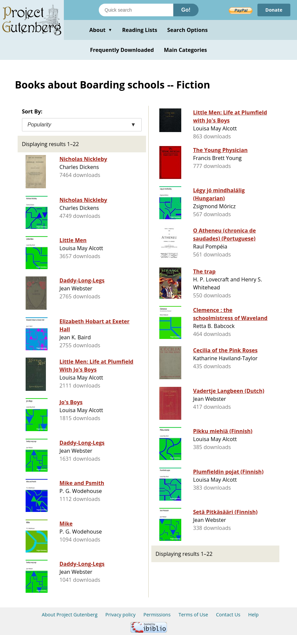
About (100, 30)
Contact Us (228, 614)
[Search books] (136, 10)
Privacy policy (120, 614)
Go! (186, 10)
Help (253, 614)
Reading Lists (139, 30)
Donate (273, 10)
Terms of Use (193, 614)
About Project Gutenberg (69, 614)
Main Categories (185, 50)
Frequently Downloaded (122, 50)
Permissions (157, 614)
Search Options (187, 30)
